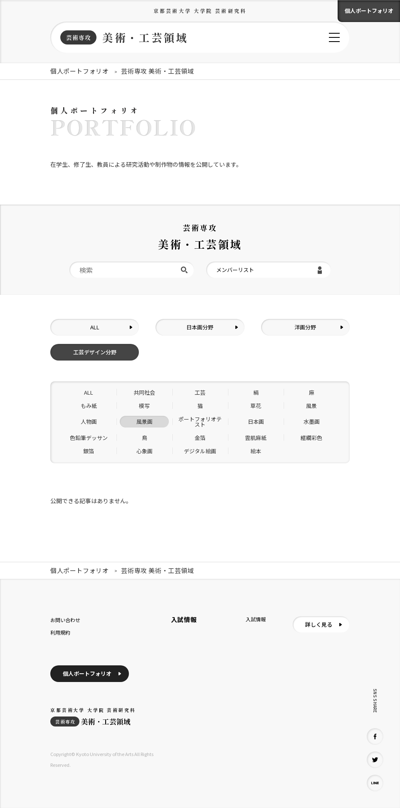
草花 (255, 406)
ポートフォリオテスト (200, 421)
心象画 (144, 451)
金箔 (200, 438)
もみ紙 (89, 406)
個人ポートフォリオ (369, 11)
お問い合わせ (65, 619)
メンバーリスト (235, 270)
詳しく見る (318, 624)
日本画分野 (199, 327)
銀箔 (88, 451)
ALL (94, 327)
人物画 (89, 421)
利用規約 (60, 632)
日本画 (256, 421)
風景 (311, 406)
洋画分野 (305, 327)
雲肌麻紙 (256, 438)
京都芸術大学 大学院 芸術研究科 (200, 10)
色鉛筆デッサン (89, 438)
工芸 (200, 392)
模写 (144, 406)
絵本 (255, 451)
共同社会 (144, 392)
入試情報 (256, 619)
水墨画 (312, 421)
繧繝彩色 (311, 438)
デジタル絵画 (200, 451)
